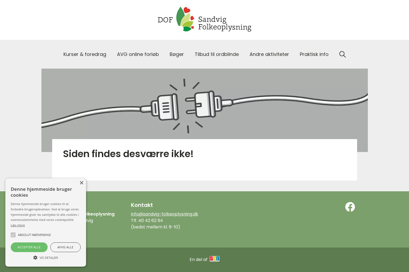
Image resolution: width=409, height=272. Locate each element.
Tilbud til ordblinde (217, 54)
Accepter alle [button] (29, 247)
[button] (46, 257)
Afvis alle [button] (65, 247)
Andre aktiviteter (269, 54)
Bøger (177, 54)
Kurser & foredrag (84, 54)
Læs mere (18, 225)
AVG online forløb (138, 54)
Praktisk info (314, 54)
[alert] (45, 222)
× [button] (81, 183)
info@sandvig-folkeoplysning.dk (164, 214)
